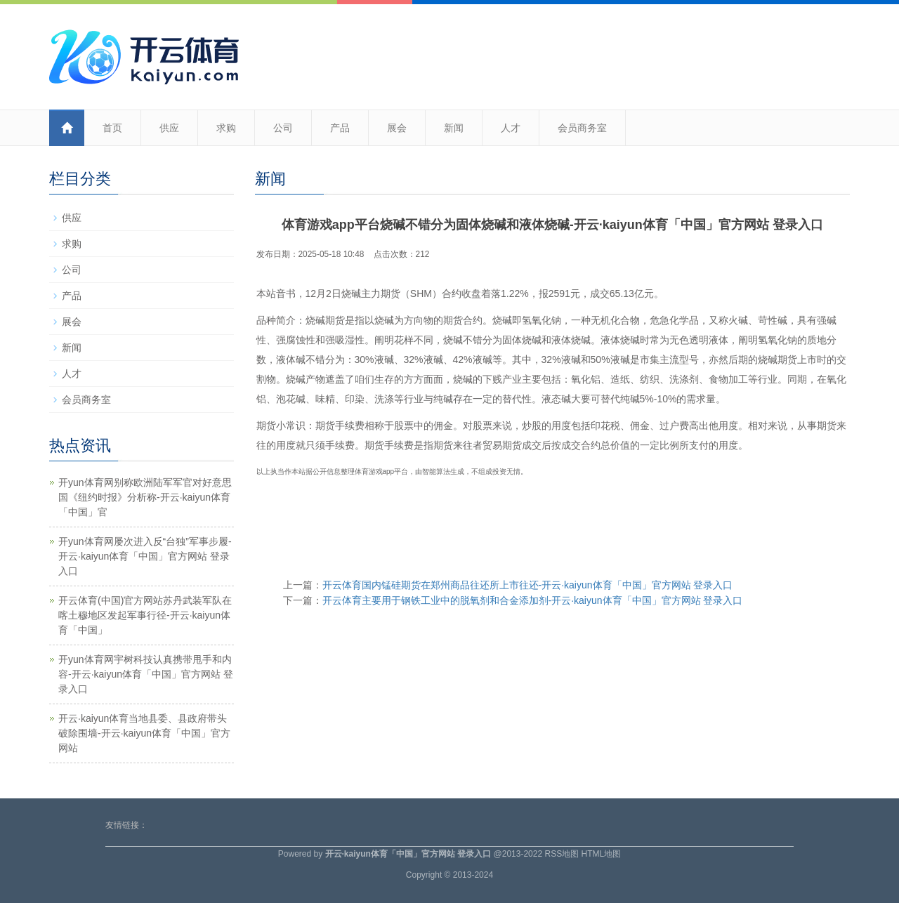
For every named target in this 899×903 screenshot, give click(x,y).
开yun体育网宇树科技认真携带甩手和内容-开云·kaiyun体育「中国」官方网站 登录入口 (145, 674)
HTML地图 (602, 854)
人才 (510, 127)
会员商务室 (582, 127)
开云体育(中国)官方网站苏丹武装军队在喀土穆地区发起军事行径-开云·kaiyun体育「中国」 (145, 615)
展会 (397, 127)
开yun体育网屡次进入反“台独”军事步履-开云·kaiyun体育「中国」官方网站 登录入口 (145, 556)
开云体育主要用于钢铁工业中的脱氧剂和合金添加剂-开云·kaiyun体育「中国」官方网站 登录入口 (532, 600)
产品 (340, 127)
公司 (283, 127)
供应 (169, 127)
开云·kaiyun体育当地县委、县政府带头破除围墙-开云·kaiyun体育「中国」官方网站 (144, 733)
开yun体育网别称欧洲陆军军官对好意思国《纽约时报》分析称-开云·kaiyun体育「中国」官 (145, 497)
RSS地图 (561, 854)
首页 (112, 127)
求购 (226, 127)
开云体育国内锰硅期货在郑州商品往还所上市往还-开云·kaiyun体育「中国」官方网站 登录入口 (527, 585)
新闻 (454, 127)
